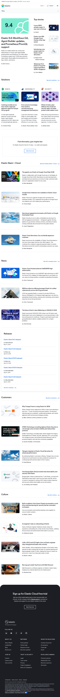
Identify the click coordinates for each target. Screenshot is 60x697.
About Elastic (8, 643)
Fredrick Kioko (7, 125)
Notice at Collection (9, 692)
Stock (42, 650)
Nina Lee (7, 352)
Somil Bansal (27, 462)
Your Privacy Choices (20, 692)
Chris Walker (38, 72)
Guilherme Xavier (28, 533)
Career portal (8, 660)
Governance (44, 645)
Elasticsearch (35, 599)
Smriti (37, 32)
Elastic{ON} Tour (45, 660)
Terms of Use (14, 679)
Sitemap (25, 679)
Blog (6, 647)
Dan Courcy (6, 63)
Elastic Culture (28, 514)
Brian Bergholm (39, 45)
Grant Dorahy (27, 323)
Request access (24, 647)
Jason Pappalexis (29, 226)
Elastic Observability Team (30, 125)
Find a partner (24, 643)
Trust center (23, 660)
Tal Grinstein (36, 441)
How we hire (8, 663)
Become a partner (25, 650)
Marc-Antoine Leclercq (30, 417)
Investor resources (46, 643)
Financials (43, 647)
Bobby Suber (46, 125)
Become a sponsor (46, 663)
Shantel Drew (27, 572)
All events (43, 665)
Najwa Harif (38, 57)
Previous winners (46, 658)
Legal (21, 658)
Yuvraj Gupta (27, 203)
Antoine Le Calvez (42, 417)
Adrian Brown (9, 342)
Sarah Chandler (28, 441)
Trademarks (8, 679)
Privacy (22, 663)
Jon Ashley (27, 484)
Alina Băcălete (9, 370)
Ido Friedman (34, 484)
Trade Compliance (25, 665)
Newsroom (8, 650)
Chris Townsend (28, 280)
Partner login (24, 645)
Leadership (8, 645)
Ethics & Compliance (26, 667)
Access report (26, 1)
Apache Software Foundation (13, 690)
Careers (7, 658)
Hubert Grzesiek (39, 59)
